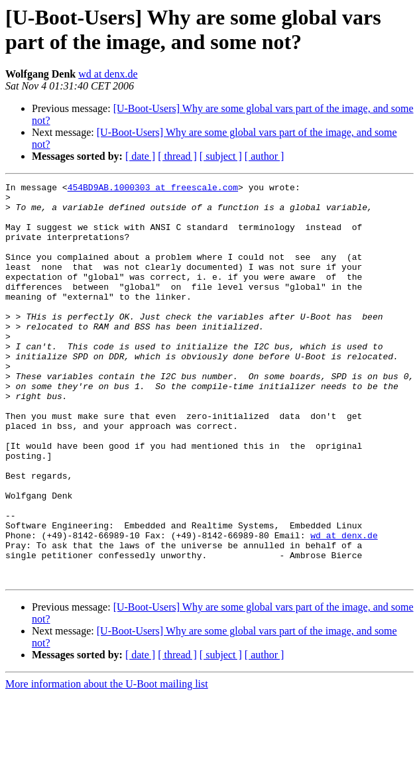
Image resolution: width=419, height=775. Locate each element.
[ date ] (140, 156)
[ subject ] (221, 156)
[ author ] (264, 156)
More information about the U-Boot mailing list (106, 763)
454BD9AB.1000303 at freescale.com (153, 189)
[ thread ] (177, 156)
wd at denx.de (107, 74)
